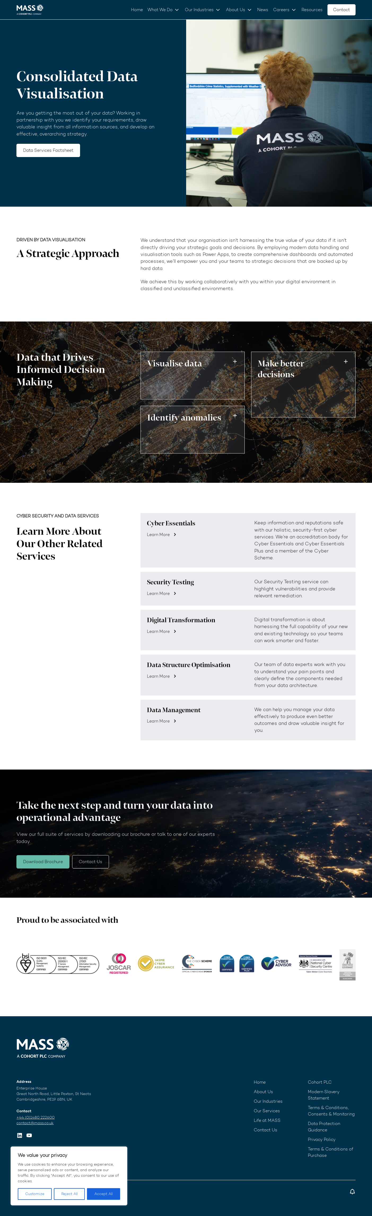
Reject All (69, 1194)
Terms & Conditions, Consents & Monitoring (331, 1111)
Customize (34, 1194)
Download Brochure (43, 874)
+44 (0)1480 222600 (35, 1117)
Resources (312, 9)
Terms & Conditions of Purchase (330, 1152)
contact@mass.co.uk (35, 1123)
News (262, 9)
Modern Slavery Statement (324, 1095)
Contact (341, 9)
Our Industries (199, 9)
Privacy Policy (322, 1139)
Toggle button (235, 374)
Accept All (103, 1194)
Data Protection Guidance (324, 1126)
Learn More (158, 547)
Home (137, 9)
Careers (281, 9)
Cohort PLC (320, 1082)
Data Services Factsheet (48, 150)
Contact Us (90, 874)
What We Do (160, 9)
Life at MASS (267, 1120)
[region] (69, 1175)
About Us (235, 9)
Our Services (267, 1110)
